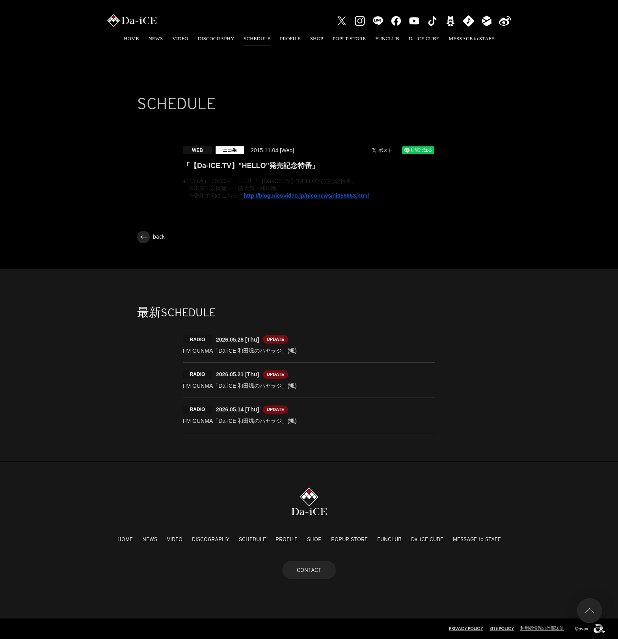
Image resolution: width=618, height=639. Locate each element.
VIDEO (180, 38)
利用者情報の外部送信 (542, 628)
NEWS (155, 38)
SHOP (316, 38)
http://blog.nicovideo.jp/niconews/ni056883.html (306, 195)
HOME (131, 38)
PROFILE (290, 38)
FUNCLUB (387, 38)
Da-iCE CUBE (424, 38)
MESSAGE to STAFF (471, 38)
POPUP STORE (349, 38)
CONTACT (309, 570)
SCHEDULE (257, 38)
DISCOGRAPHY (216, 38)
